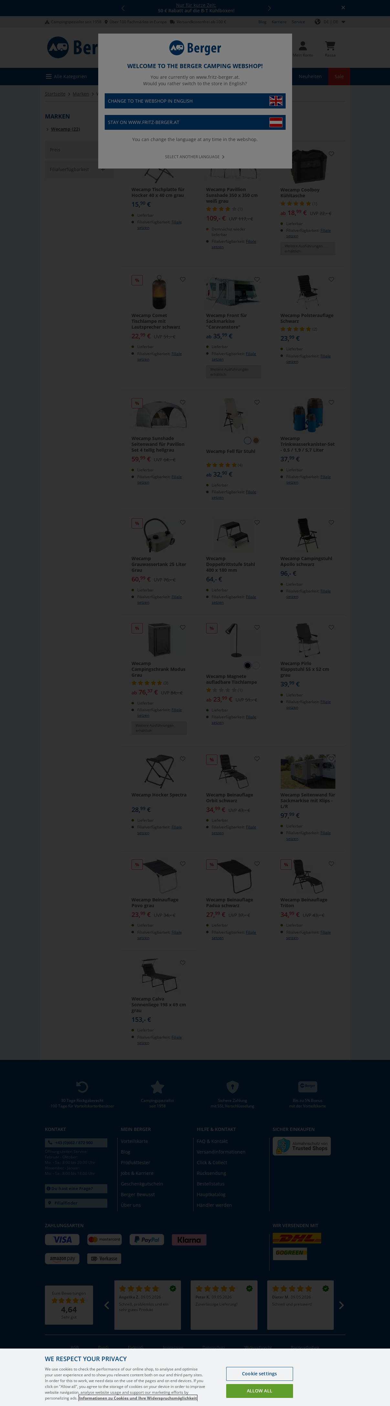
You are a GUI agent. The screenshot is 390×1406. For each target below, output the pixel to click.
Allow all (259, 1391)
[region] (195, 1377)
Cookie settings (259, 1373)
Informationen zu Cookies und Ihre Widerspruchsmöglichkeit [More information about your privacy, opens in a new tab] (138, 1398)
